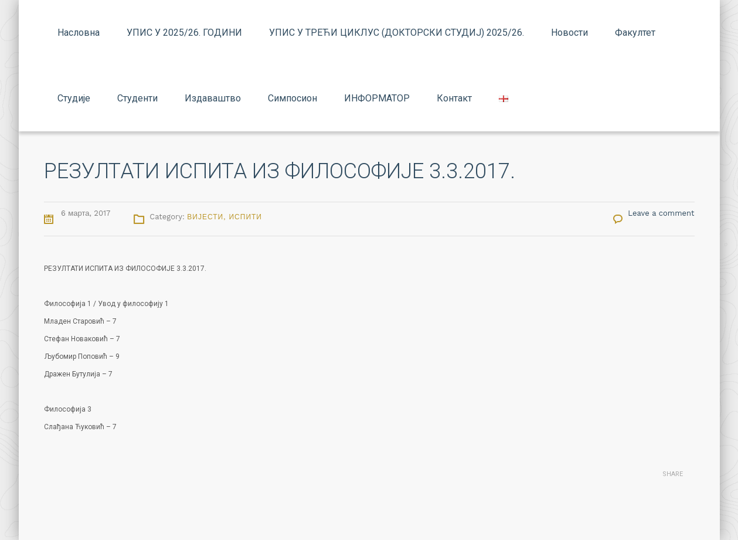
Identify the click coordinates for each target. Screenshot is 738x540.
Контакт (454, 98)
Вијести (205, 217)
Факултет (635, 32)
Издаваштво (213, 98)
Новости (569, 32)
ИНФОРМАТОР (377, 98)
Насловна (78, 32)
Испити (245, 217)
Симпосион (292, 98)
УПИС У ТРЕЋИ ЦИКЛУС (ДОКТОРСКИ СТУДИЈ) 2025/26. (396, 32)
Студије (73, 98)
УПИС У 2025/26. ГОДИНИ (184, 32)
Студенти (137, 98)
